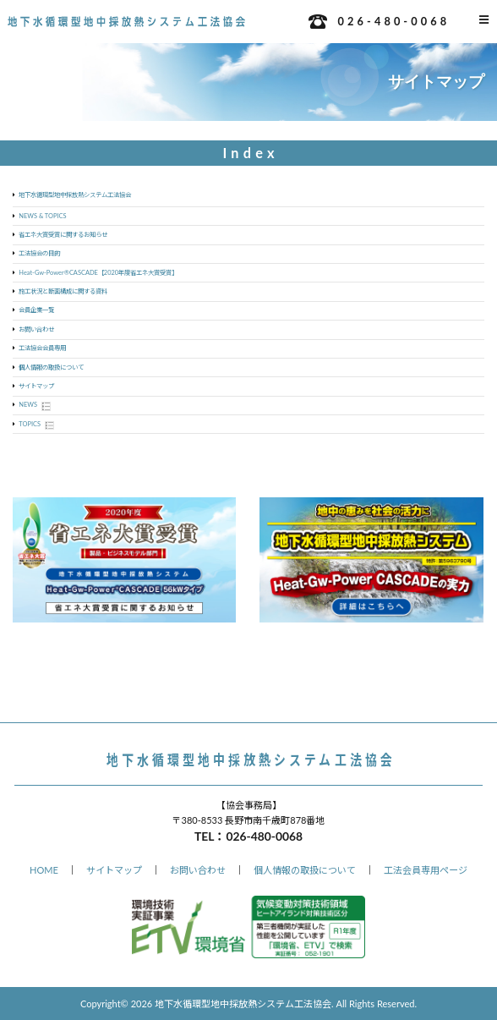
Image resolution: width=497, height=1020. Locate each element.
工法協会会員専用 (42, 348)
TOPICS (30, 424)
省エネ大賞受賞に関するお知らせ (63, 235)
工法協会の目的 (39, 253)
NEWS (28, 405)
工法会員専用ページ (425, 869)
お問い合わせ (36, 329)
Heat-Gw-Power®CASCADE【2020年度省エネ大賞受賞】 (98, 273)
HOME (44, 869)
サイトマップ (36, 386)
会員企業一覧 (36, 310)
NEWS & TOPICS (42, 216)
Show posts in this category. (46, 406)
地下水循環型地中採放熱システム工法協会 (75, 195)
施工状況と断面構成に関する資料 (63, 291)
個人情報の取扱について (51, 367)
